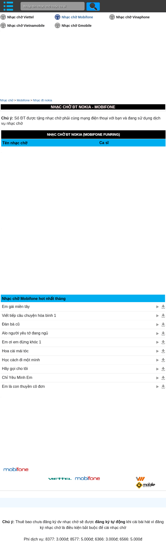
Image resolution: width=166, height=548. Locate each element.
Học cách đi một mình (21, 360)
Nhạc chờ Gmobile (77, 26)
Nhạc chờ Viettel (20, 17)
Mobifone (23, 100)
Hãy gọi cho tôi (15, 369)
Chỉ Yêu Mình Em (17, 377)
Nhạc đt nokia (42, 100)
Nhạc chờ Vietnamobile (25, 26)
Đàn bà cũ (11, 324)
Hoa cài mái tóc (15, 351)
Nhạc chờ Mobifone (77, 17)
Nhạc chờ (6, 100)
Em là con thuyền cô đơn (23, 386)
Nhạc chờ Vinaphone (133, 17)
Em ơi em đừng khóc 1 (21, 342)
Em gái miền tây (16, 307)
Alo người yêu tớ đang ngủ (25, 333)
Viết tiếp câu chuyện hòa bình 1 (29, 315)
